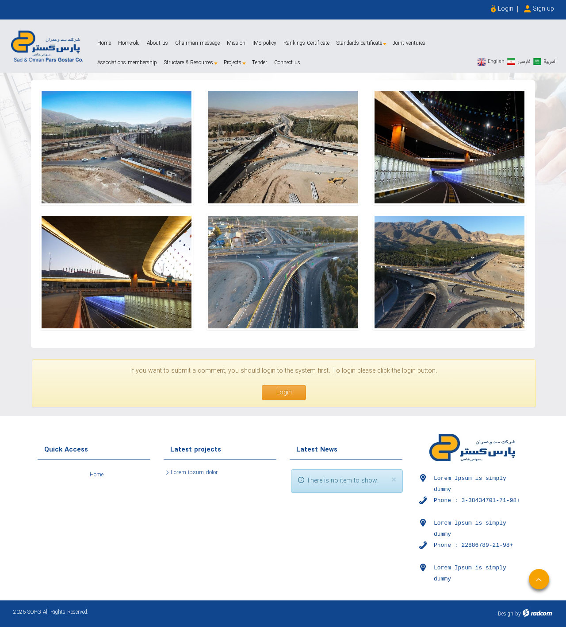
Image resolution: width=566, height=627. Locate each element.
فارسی (524, 61)
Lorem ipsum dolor (194, 472)
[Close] (393, 480)
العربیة (550, 61)
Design (505, 614)
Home (96, 475)
